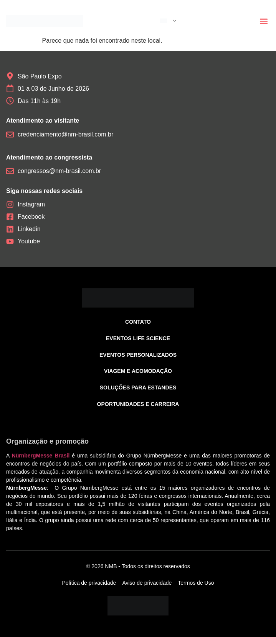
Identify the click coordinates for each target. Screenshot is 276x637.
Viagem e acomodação (138, 371)
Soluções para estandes (138, 387)
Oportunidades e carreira (138, 404)
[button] (263, 21)
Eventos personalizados (138, 355)
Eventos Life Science (138, 338)
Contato (138, 322)
